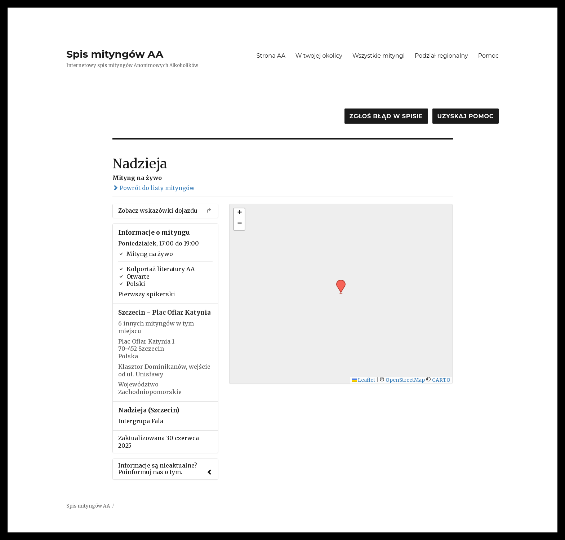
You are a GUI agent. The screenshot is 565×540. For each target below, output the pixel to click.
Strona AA (271, 55)
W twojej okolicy (318, 55)
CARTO (441, 380)
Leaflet (363, 380)
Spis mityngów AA (114, 54)
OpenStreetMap (405, 380)
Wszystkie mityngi (378, 55)
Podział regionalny (441, 55)
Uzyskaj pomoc (465, 116)
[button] (338, 282)
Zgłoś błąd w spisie (386, 116)
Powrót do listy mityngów (153, 187)
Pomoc (488, 55)
